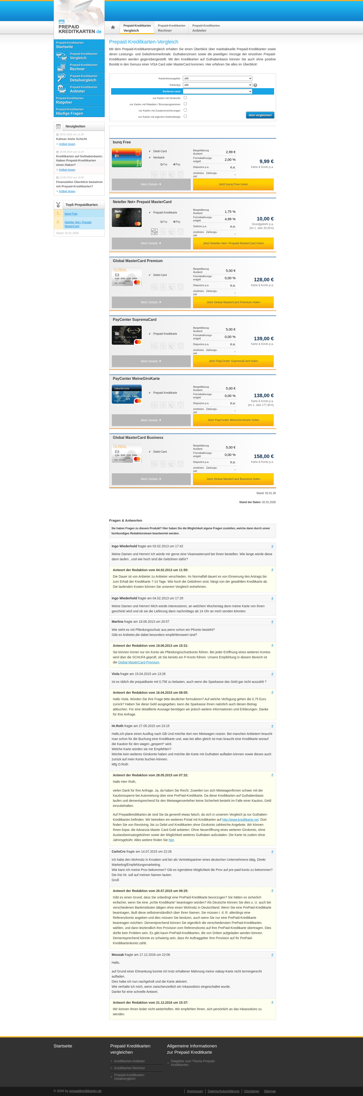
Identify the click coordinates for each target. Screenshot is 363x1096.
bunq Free (71, 213)
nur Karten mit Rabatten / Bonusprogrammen (155, 104)
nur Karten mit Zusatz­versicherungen (159, 110)
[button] (233, 184)
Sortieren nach (171, 91)
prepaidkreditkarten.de (85, 1091)
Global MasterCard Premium (138, 662)
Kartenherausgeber (169, 78)
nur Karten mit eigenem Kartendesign (159, 116)
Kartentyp (174, 85)
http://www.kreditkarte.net (240, 819)
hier (171, 840)
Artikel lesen (67, 144)
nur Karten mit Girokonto (167, 98)
